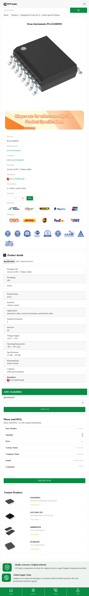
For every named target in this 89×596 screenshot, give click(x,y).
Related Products (27, 261)
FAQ (17, 261)
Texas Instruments (14, 150)
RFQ (29, 198)
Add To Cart (44, 409)
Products (14, 15)
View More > (35, 505)
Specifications (9, 261)
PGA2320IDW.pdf (15, 179)
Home (6, 15)
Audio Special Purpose (51, 15)
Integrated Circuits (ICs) (30, 15)
